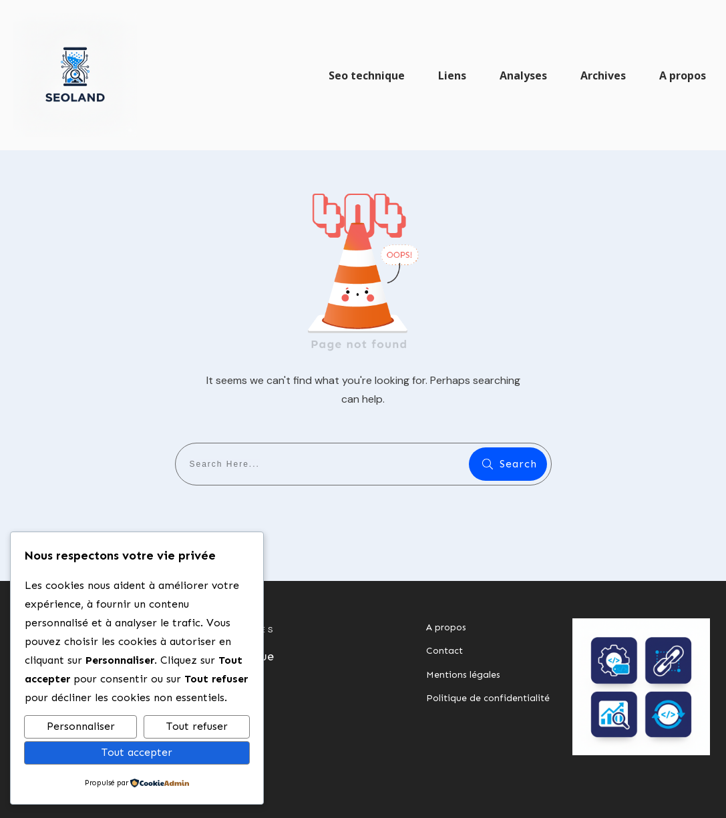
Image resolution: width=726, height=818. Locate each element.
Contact (444, 650)
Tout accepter (137, 752)
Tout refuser (197, 726)
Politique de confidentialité (488, 698)
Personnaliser (81, 726)
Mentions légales (463, 674)
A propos (446, 627)
